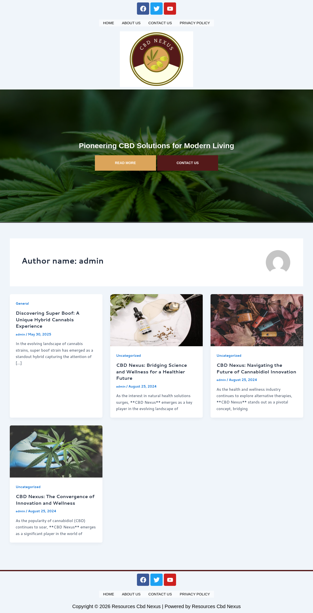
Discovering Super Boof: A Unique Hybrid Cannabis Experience (49, 318)
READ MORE (125, 162)
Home (108, 22)
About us (131, 22)
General (23, 302)
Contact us (160, 22)
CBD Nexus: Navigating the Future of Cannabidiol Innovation (251, 370)
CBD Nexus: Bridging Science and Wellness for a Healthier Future (153, 370)
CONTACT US (188, 162)
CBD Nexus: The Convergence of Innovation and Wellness (54, 504)
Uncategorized (129, 354)
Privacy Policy (195, 22)
